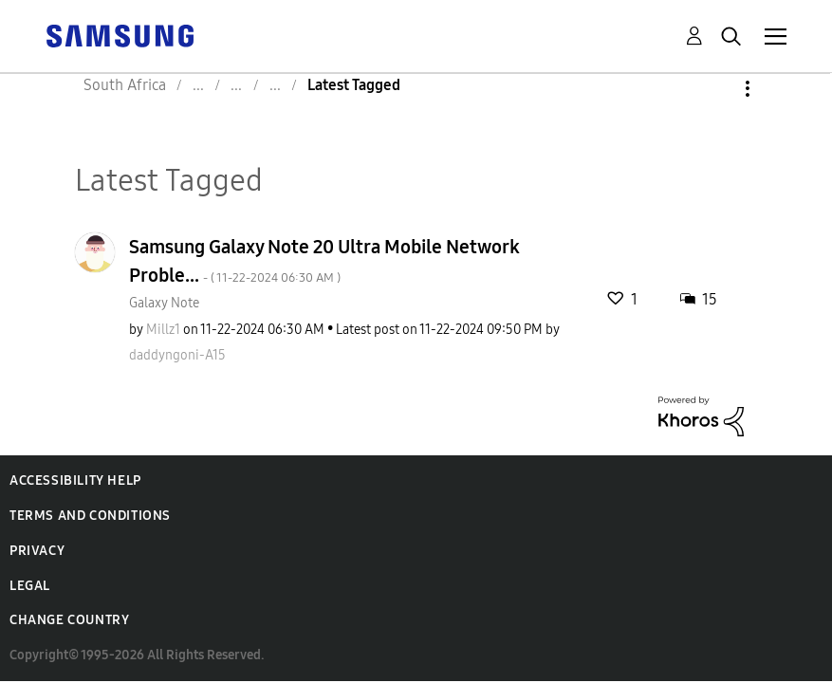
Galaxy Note (164, 303)
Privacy (37, 551)
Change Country (69, 620)
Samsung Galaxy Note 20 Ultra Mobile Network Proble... (324, 260)
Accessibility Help (75, 480)
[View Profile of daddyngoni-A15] (177, 355)
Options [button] (715, 88)
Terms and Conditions (90, 516)
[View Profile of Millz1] (163, 330)
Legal (29, 586)
